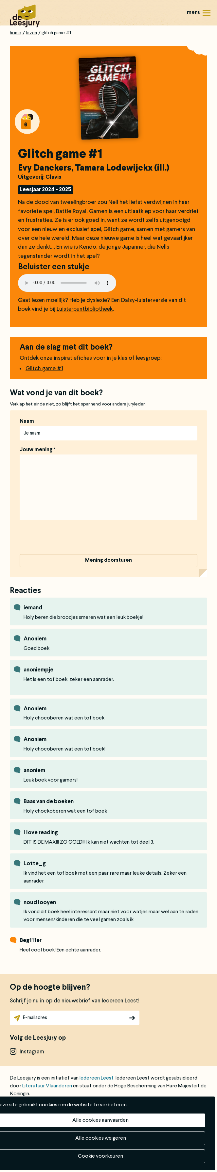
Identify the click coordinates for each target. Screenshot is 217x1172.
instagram (32, 1052)
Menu (206, 15)
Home (15, 33)
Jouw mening (36, 450)
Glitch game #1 (44, 368)
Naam (27, 421)
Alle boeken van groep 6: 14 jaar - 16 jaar (27, 121)
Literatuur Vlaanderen (47, 1086)
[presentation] (69, 538)
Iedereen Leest (97, 1078)
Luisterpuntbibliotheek (85, 309)
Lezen (31, 33)
